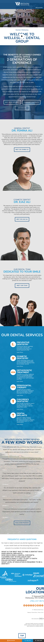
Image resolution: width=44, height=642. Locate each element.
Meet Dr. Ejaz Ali (22, 219)
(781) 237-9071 (39, 7)
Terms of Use (40, 612)
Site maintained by (37, 619)
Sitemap (29, 612)
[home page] (22, 4)
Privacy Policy (34, 612)
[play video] (22, 36)
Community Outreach (31, 102)
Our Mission (22, 108)
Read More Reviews (22, 523)
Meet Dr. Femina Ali (22, 149)
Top (22, 635)
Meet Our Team (22, 285)
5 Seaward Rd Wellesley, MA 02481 (34, 597)
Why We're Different (12, 102)
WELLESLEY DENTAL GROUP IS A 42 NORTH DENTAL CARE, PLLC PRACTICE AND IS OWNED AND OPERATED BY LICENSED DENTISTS (33, 625)
